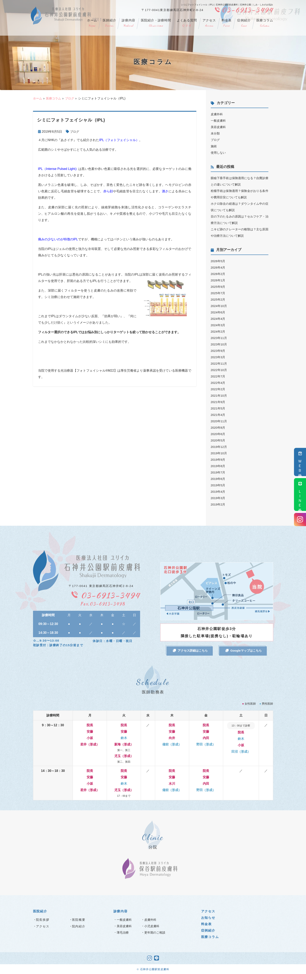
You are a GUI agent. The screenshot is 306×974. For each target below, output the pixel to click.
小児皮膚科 (152, 926)
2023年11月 (219, 338)
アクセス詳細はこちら (190, 650)
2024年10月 (219, 306)
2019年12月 (219, 446)
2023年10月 (219, 344)
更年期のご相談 (155, 932)
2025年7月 (218, 293)
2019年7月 (218, 472)
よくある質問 (187, 23)
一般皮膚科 (219, 120)
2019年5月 (218, 485)
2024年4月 (218, 318)
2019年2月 (218, 504)
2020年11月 (219, 421)
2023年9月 (218, 350)
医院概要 (78, 919)
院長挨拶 (42, 919)
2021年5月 (218, 408)
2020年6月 (218, 434)
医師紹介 (109, 23)
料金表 (227, 23)
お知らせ (208, 917)
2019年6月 (218, 478)
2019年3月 (218, 498)
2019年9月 (218, 459)
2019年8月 (218, 466)
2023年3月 (218, 357)
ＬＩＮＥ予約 (300, 494)
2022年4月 (218, 382)
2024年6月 (218, 312)
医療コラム (264, 23)
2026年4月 (218, 267)
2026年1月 (218, 280)
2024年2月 (218, 331)
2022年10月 (219, 370)
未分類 (215, 133)
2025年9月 (218, 286)
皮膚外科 (217, 114)
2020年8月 (218, 427)
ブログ (75, 131)
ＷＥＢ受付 (300, 461)
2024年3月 (218, 325)
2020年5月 (218, 440)
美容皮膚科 (219, 127)
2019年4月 (218, 491)
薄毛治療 (123, 932)
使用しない (219, 152)
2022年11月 (219, 363)
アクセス (209, 23)
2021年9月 (218, 402)
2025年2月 (218, 299)
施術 (214, 146)
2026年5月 (218, 261)
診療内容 (128, 23)
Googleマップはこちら (244, 650)
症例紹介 (244, 23)
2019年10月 (219, 453)
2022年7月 (218, 376)
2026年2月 (218, 274)
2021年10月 (219, 395)
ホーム (92, 23)
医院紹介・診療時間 (156, 23)
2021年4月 (218, 414)
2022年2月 (218, 389)
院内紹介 (78, 926)
